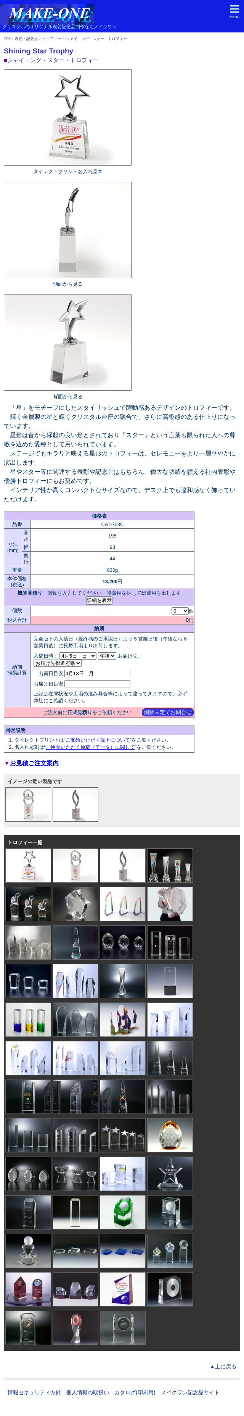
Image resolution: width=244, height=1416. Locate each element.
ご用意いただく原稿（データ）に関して (90, 747)
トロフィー (51, 39)
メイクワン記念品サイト (190, 1392)
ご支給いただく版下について (98, 740)
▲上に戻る (223, 1366)
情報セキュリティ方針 (34, 1392)
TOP (7, 39)
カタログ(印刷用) (135, 1392)
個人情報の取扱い (87, 1392)
